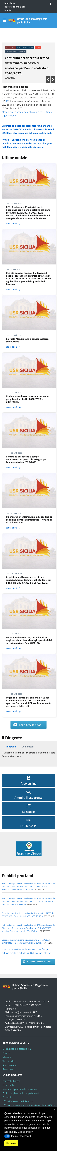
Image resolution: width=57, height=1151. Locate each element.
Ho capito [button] (11, 1143)
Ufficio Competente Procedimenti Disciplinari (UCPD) (28, 1105)
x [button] (54, 1109)
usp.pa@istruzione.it (21, 1012)
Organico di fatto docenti (15, 51)
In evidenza (10, 48)
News (38, 48)
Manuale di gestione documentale (19, 1089)
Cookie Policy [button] (25, 1132)
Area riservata (9, 1065)
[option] (28, 57)
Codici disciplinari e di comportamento (21, 1093)
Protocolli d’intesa (11, 1081)
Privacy (6, 1053)
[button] (48, 79)
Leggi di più (13, 223)
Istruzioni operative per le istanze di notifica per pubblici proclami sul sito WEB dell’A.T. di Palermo (26, 951)
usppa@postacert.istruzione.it (20, 1016)
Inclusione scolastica (25, 48)
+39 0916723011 (33, 1005)
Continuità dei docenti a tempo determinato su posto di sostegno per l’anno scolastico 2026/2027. (27, 65)
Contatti (6, 1097)
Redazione (7, 1069)
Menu (4, 21)
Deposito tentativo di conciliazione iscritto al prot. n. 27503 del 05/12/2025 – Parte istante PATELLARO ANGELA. (28, 915)
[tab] (11, 746)
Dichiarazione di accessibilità (16, 1049)
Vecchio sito (8, 1061)
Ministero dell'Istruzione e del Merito (14, 6)
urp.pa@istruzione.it (15, 1019)
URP (7, 101)
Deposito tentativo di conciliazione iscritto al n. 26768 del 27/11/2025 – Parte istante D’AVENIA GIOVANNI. (26, 941)
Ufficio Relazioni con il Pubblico (17, 1101)
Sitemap (6, 1057)
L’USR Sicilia (8, 1085)
